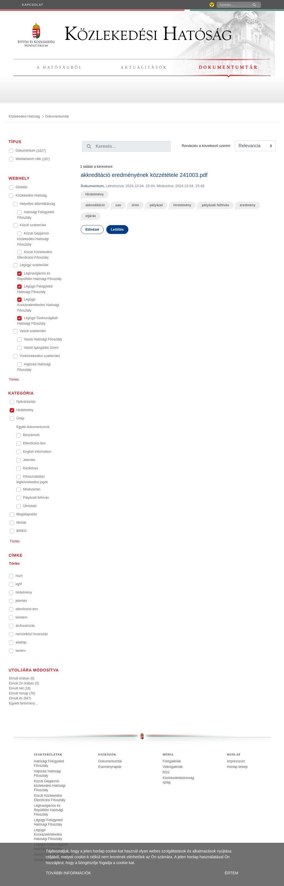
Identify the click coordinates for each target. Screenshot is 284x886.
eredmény (247, 205)
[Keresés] (232, 5)
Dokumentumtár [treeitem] (110, 761)
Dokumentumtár (228, 67)
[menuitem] (32, 4)
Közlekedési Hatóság (124, 33)
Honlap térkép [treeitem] (237, 767)
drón (135, 205)
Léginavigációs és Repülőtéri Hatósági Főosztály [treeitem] (48, 810)
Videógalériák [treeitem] (173, 767)
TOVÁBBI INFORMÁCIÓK (68, 873)
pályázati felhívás (215, 205)
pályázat (156, 205)
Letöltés (117, 229)
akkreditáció (95, 205)
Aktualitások (144, 67)
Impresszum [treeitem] (236, 761)
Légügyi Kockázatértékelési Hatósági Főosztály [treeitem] (48, 834)
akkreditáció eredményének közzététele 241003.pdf (144, 175)
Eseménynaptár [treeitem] (109, 767)
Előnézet (92, 229)
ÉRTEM (231, 873)
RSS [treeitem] (166, 772)
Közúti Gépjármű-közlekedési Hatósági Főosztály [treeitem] (49, 785)
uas (118, 205)
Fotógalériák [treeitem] (172, 761)
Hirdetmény (94, 194)
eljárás (90, 216)
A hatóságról (60, 67)
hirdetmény (182, 205)
